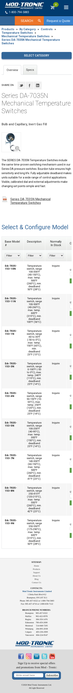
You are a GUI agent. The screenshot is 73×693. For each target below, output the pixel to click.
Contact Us (36, 582)
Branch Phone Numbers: (36, 610)
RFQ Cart (56, 6)
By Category (27, 29)
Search (27, 21)
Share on (8, 85)
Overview (12, 70)
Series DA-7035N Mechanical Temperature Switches (31, 41)
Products (8, 29)
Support (36, 572)
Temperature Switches (17, 33)
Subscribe (52, 675)
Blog (36, 579)
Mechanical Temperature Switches (25, 36)
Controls (47, 29)
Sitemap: (36, 562)
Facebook (29, 85)
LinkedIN (38, 85)
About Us (36, 576)
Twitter (21, 85)
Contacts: (37, 588)
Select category (36, 55)
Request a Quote (58, 21)
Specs (30, 70)
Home (36, 566)
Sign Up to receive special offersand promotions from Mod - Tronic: (36, 665)
